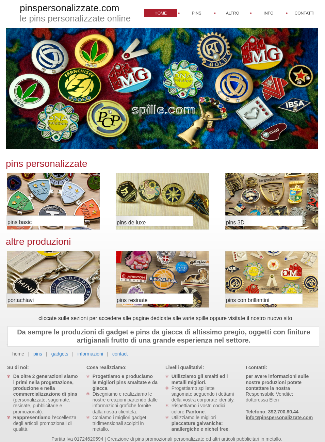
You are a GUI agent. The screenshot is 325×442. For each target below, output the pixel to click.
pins (37, 354)
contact (120, 354)
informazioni (90, 354)
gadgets (59, 354)
